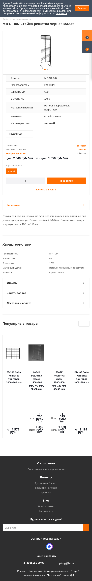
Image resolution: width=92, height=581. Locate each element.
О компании (46, 430)
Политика (61, 13)
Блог (46, 468)
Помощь (46, 444)
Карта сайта (46, 478)
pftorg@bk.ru (66, 530)
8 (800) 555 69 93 (33, 530)
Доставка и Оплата (46, 450)
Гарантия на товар (46, 455)
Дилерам (46, 459)
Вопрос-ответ (46, 473)
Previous (81, 324)
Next (86, 324)
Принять (82, 8)
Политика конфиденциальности (46, 436)
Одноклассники (41, 513)
